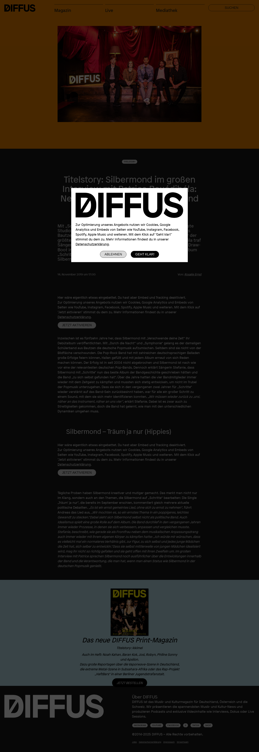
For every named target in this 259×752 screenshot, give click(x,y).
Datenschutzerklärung (92, 244)
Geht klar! (145, 254)
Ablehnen (113, 254)
